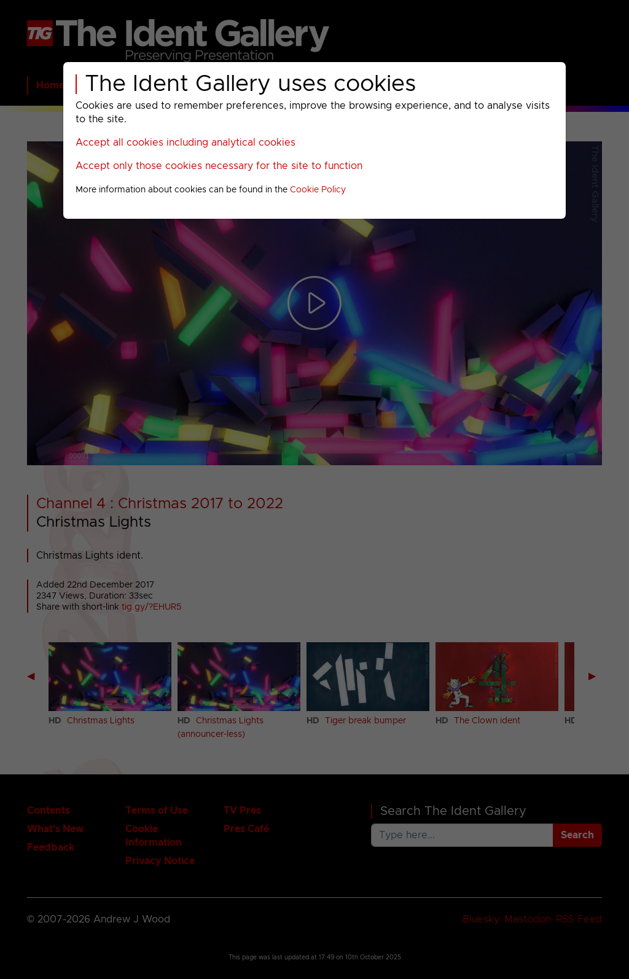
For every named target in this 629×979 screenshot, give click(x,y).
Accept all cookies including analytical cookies (185, 142)
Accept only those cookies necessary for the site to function (219, 166)
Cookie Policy (318, 190)
